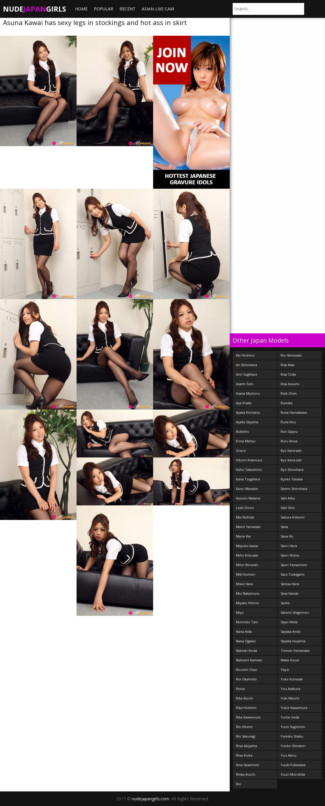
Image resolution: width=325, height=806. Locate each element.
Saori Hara (289, 545)
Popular (103, 9)
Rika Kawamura (248, 717)
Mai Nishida (245, 517)
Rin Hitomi (244, 726)
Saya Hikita (289, 622)
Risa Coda (288, 374)
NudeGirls (34, 9)
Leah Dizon (245, 507)
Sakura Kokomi (292, 517)
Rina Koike (244, 755)
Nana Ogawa (246, 641)
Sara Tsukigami (292, 574)
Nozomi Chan (246, 669)
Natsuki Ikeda (246, 650)
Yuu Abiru (288, 755)
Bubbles (242, 431)
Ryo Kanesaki (291, 450)
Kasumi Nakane (248, 498)
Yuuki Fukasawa (293, 765)
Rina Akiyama (246, 745)
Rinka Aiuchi (245, 774)
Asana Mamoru (248, 393)
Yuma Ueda (290, 717)
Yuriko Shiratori (293, 745)
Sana (284, 526)
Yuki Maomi (290, 698)
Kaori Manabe (247, 488)
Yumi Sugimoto (293, 726)
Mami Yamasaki (248, 526)
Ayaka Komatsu (248, 412)
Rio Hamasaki (291, 355)
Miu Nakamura (247, 593)
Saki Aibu (288, 498)
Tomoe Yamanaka (295, 650)
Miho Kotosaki (247, 555)
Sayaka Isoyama (293, 641)
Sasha (285, 603)
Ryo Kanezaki (291, 460)
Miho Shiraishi (247, 565)
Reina (240, 688)
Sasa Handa (289, 593)
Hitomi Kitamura (249, 460)
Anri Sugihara (246, 374)
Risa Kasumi (290, 384)
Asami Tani (244, 384)
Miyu (240, 612)
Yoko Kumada (292, 679)
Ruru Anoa (289, 441)
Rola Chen (289, 393)
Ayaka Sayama (247, 422)
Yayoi (285, 669)
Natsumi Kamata (249, 660)
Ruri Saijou (289, 431)
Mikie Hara (244, 584)
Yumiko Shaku (292, 736)
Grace (241, 450)
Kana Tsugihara (248, 479)
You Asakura (290, 688)
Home (81, 9)
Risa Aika (287, 365)
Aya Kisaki (243, 403)
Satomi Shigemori (295, 612)
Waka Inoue (290, 660)
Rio (238, 784)
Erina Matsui (245, 441)
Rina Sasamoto (247, 765)
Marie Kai (243, 536)
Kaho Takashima (249, 469)
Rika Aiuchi (244, 698)
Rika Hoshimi (246, 707)
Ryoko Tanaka (292, 479)
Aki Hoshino (245, 355)
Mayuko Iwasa (247, 545)
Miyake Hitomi (247, 603)
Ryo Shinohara (292, 469)
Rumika (287, 403)
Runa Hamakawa (294, 412)
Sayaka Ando (291, 631)
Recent (127, 9)
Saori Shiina (290, 555)
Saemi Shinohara (294, 488)
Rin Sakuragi (245, 736)
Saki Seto (288, 507)
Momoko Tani (247, 622)
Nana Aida (244, 631)
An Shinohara (246, 365)
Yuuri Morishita (293, 774)
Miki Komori (245, 574)
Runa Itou (288, 422)
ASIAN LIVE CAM (158, 9)
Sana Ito (287, 536)
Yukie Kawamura (294, 707)
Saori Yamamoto (294, 565)
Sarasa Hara (290, 584)
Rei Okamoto (246, 679)
